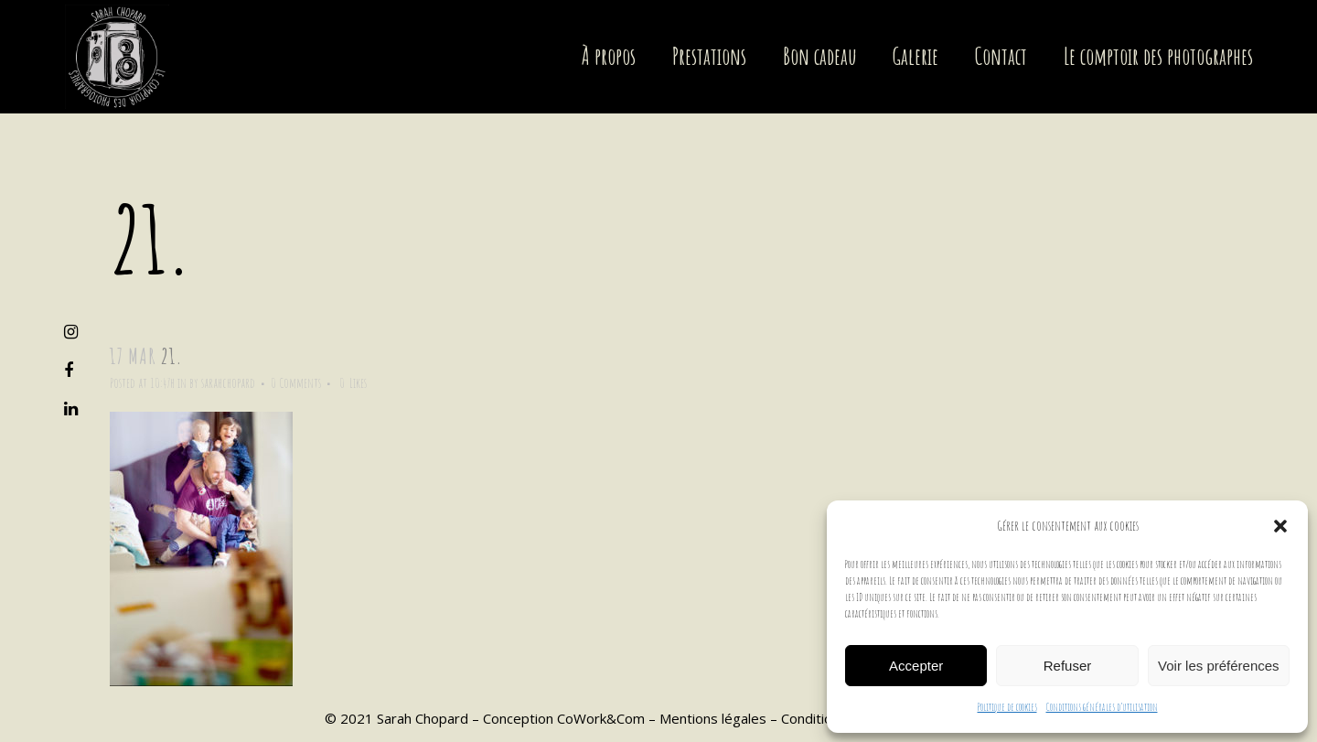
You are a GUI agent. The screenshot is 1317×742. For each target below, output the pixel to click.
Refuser (1068, 665)
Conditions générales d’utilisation (1102, 707)
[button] (1280, 526)
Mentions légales (712, 718)
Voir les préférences (1219, 665)
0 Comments (296, 383)
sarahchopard (228, 383)
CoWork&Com (601, 718)
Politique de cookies (1007, 707)
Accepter (916, 665)
